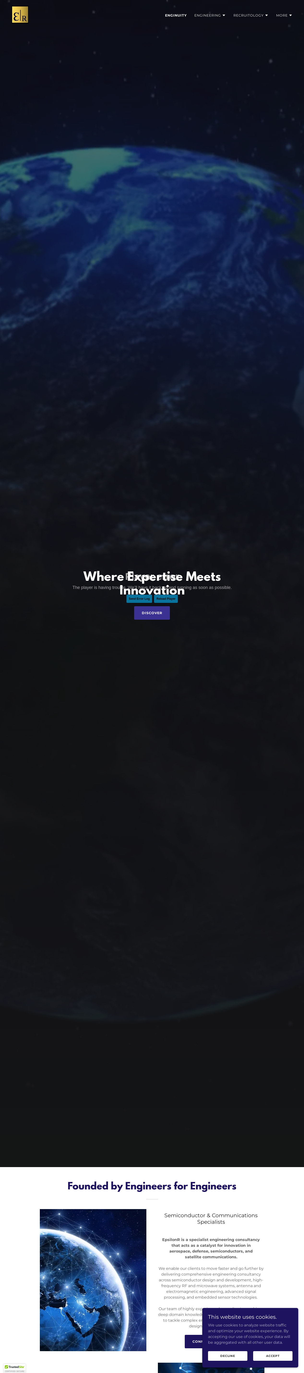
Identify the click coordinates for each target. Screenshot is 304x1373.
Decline (227, 1356)
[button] (210, 15)
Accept (273, 1356)
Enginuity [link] (176, 15)
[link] (20, 14)
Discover (152, 613)
